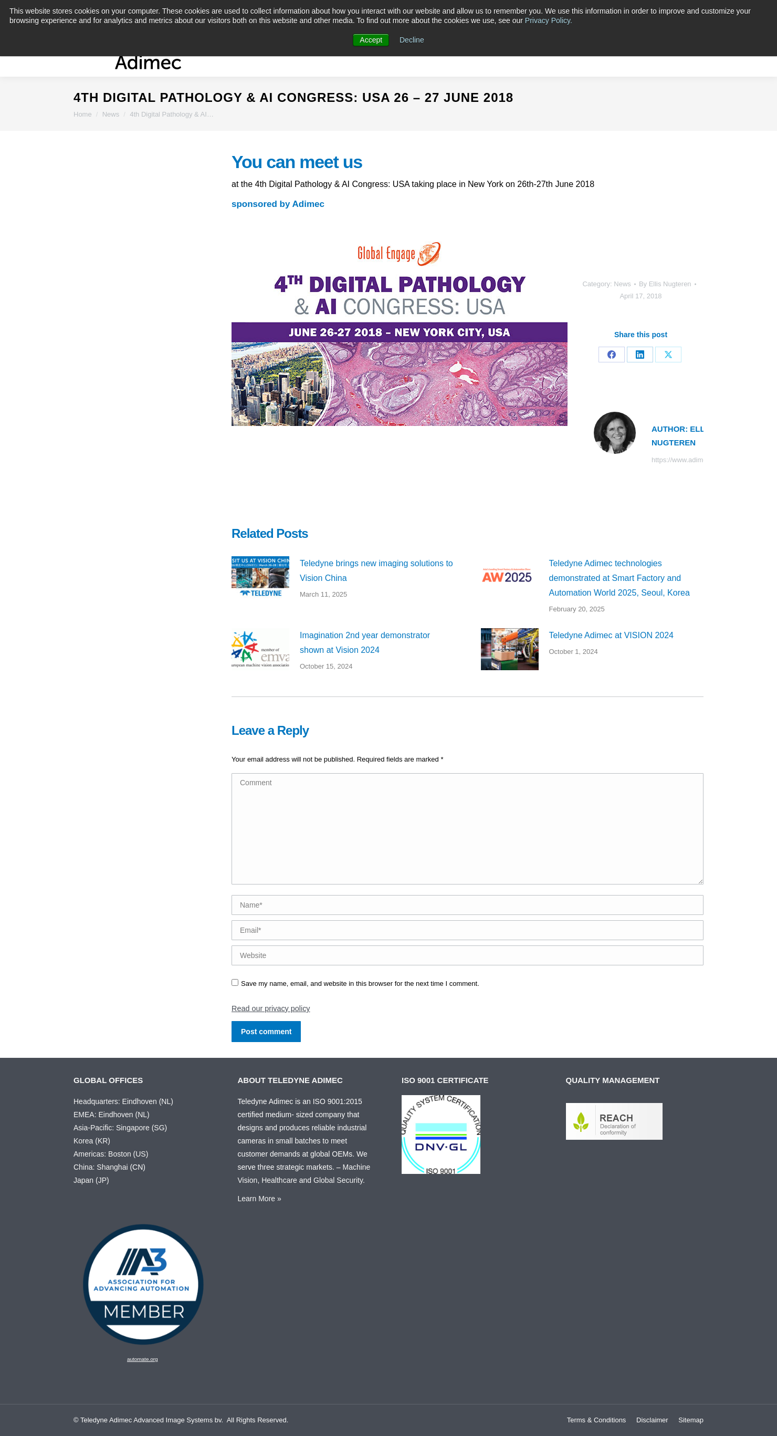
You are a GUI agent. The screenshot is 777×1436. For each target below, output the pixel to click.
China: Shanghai (101, 1167)
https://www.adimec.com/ (689, 460)
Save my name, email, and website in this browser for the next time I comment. (360, 983)
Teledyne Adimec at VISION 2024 (611, 635)
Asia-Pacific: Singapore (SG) (120, 1127)
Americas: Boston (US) (111, 1154)
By (665, 284)
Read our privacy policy (271, 1008)
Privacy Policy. (548, 20)
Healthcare (279, 1180)
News (622, 284)
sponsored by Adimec (278, 204)
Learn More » (259, 1198)
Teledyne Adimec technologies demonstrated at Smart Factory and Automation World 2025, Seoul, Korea (619, 578)
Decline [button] (412, 40)
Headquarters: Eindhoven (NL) (123, 1101)
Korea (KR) (92, 1141)
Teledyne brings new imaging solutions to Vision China (376, 570)
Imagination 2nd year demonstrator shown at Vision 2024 (365, 642)
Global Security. (339, 1180)
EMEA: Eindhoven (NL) (112, 1114)
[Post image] (260, 577)
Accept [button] (371, 40)
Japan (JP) (91, 1180)
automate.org (142, 1359)
